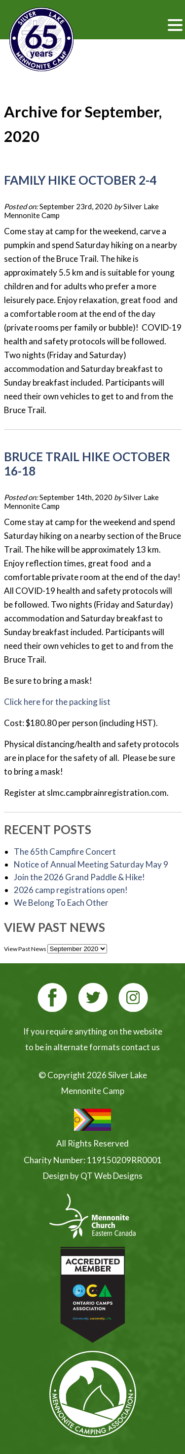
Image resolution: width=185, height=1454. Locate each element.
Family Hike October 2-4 (80, 180)
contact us (140, 1047)
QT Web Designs (111, 1176)
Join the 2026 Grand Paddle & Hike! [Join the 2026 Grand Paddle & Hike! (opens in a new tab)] (79, 877)
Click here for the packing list (57, 702)
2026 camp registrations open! (71, 890)
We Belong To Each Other (61, 902)
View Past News (25, 948)
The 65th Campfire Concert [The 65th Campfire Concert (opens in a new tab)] (65, 851)
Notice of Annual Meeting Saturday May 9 (91, 864)
